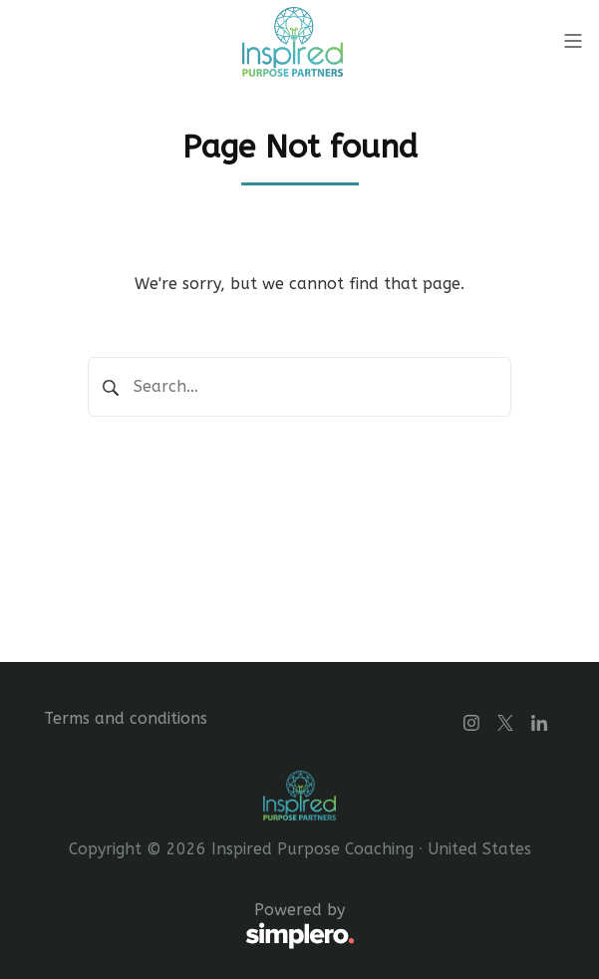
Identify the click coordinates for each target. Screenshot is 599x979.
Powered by (199, 926)
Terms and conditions (125, 718)
